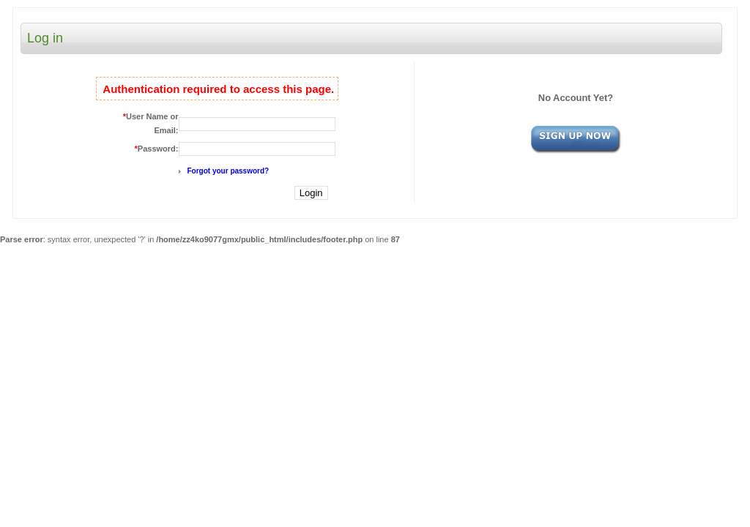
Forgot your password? (229, 171)
